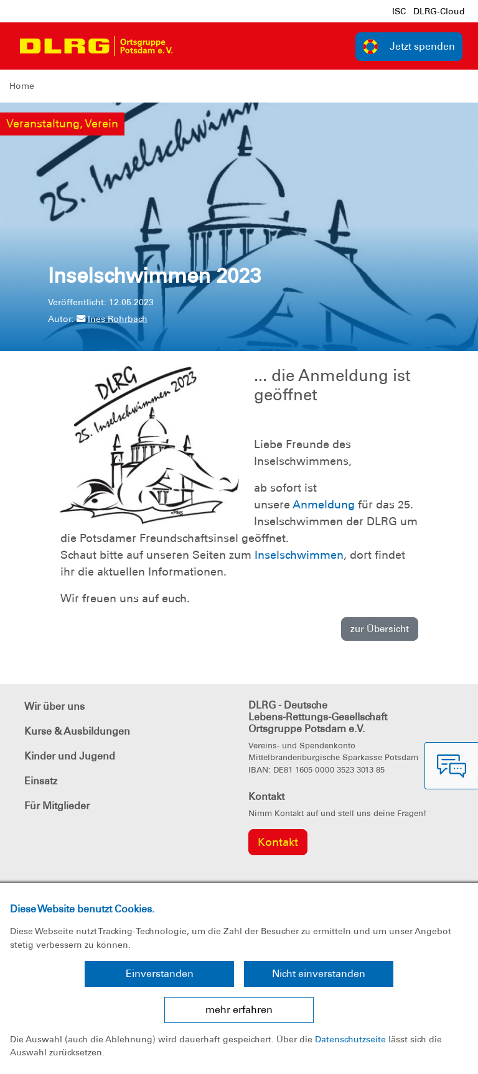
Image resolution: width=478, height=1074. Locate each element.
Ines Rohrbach (112, 318)
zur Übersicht (379, 629)
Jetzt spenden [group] (409, 46)
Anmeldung (324, 505)
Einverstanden (160, 974)
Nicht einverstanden (318, 974)
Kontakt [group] (278, 842)
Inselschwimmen (299, 555)
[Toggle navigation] (194, 46)
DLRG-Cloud (439, 11)
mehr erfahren (239, 1010)
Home (21, 86)
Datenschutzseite (350, 1039)
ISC (399, 11)
